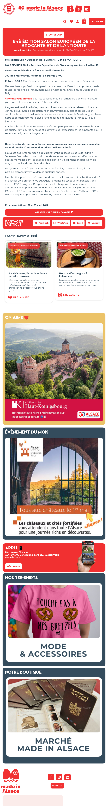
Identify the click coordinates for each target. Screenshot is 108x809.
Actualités (15, 246)
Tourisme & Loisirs (29, 246)
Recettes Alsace (78, 246)
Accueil (17, 50)
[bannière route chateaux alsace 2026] (54, 535)
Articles (27, 50)
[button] (41, 223)
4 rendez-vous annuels (19, 98)
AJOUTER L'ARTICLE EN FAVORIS (54, 212)
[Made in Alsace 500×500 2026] (54, 420)
